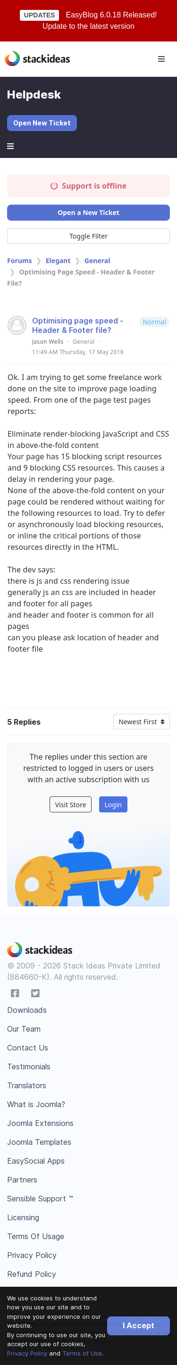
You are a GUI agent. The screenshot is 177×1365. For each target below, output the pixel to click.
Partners (22, 1179)
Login (113, 804)
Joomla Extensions (40, 1123)
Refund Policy (31, 1274)
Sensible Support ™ (40, 1198)
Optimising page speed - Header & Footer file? (77, 325)
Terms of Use (82, 1353)
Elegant (58, 260)
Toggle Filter (88, 236)
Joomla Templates (39, 1142)
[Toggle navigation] (161, 59)
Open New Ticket (42, 123)
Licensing (23, 1217)
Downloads (27, 1010)
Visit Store (70, 804)
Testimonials (29, 1066)
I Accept (138, 1325)
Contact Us (27, 1047)
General (97, 260)
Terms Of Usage (35, 1236)
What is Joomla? (36, 1104)
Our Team (24, 1029)
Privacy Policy (27, 1353)
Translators (26, 1085)
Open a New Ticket (88, 212)
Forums (19, 260)
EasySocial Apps (36, 1161)
